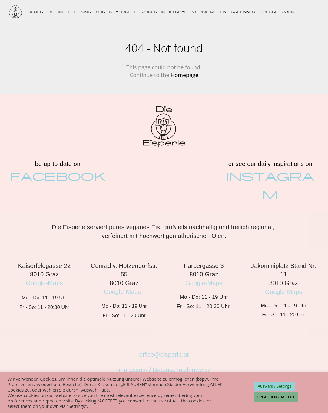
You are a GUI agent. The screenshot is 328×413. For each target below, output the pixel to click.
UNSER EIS (93, 12)
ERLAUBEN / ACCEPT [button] (276, 397)
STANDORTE (123, 12)
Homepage (184, 75)
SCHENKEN (243, 12)
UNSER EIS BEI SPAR (165, 12)
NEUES (35, 12)
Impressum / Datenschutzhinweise (164, 369)
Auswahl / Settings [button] (274, 386)
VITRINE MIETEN (209, 12)
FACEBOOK (58, 177)
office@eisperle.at (164, 354)
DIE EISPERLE (62, 12)
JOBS (288, 12)
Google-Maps (44, 283)
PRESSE (269, 12)
